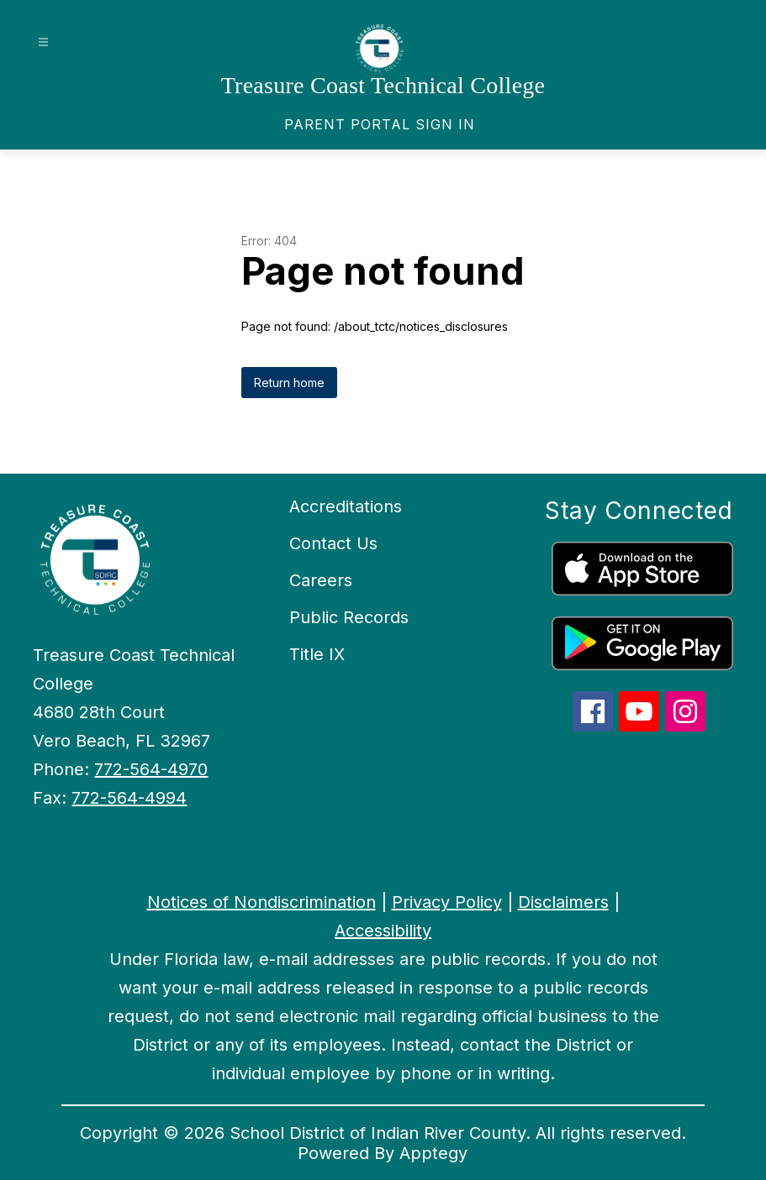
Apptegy (433, 1153)
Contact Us (333, 543)
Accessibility (383, 930)
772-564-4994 (129, 798)
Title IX (317, 654)
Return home (289, 382)
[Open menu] (43, 42)
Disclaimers (563, 902)
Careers (320, 580)
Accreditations (345, 506)
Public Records (349, 617)
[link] (379, 124)
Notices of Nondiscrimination (261, 902)
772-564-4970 (151, 769)
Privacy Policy (447, 902)
